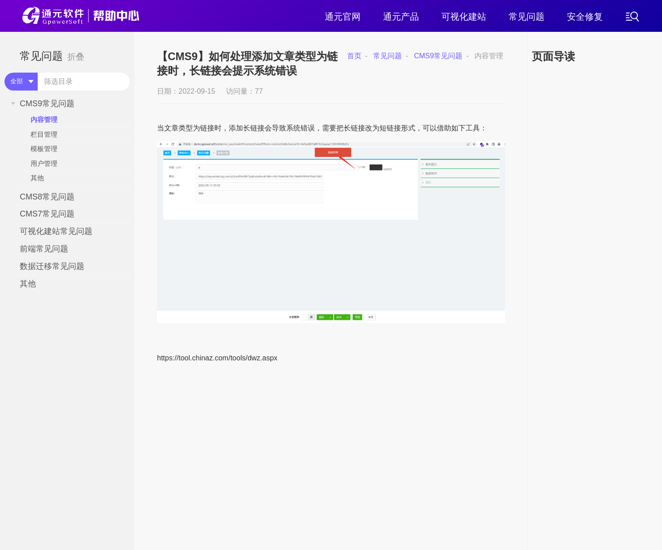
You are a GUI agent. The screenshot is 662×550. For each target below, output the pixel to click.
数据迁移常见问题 (52, 266)
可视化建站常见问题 (56, 231)
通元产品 (401, 17)
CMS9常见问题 (47, 103)
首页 (354, 56)
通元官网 (343, 17)
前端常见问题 (44, 248)
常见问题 (526, 17)
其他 (37, 178)
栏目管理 (43, 134)
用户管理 (43, 163)
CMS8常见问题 (47, 196)
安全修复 (585, 17)
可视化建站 (463, 17)
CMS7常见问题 (47, 213)
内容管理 (43, 119)
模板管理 (43, 148)
